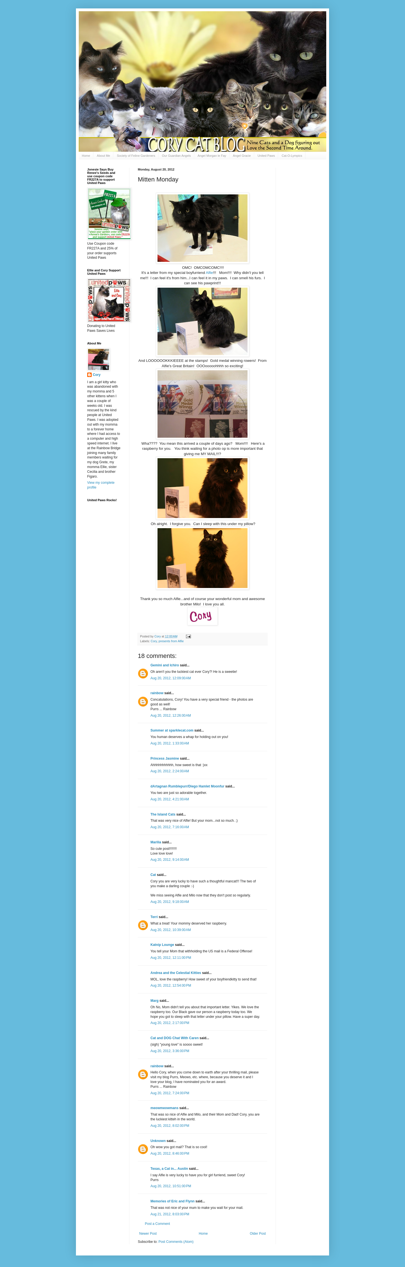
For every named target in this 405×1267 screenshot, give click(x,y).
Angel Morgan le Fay (212, 155)
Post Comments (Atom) (176, 1242)
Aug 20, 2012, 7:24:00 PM (169, 1093)
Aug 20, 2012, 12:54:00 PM (170, 985)
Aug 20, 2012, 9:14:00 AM (169, 860)
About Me (103, 155)
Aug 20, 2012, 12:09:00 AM (170, 678)
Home (86, 155)
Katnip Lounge (162, 945)
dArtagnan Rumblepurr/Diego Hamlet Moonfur (187, 786)
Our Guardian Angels (176, 155)
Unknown (158, 1141)
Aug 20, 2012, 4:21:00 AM (169, 799)
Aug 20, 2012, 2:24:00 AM (169, 771)
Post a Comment (157, 1224)
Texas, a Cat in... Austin (169, 1169)
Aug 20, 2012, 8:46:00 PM (169, 1153)
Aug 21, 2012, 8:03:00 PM (169, 1214)
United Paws (266, 155)
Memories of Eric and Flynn (172, 1201)
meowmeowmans (164, 1108)
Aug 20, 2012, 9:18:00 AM (169, 902)
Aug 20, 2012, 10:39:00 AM (170, 930)
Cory (154, 641)
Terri (154, 917)
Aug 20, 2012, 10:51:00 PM (170, 1186)
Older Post (258, 1234)
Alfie (209, 273)
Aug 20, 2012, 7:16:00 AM (169, 827)
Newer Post (148, 1234)
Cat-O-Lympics (292, 155)
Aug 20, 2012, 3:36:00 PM (169, 1051)
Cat (153, 875)
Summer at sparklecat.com (172, 730)
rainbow (156, 693)
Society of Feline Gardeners (136, 155)
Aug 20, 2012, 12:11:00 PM (170, 958)
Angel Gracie (242, 155)
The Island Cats (163, 814)
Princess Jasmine (164, 758)
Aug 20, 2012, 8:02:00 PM (169, 1126)
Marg (154, 1001)
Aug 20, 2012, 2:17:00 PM (169, 1023)
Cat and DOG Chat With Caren (174, 1038)
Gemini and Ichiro (164, 665)
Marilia (155, 842)
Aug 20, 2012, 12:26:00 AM (170, 715)
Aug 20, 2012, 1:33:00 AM (169, 743)
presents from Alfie (171, 641)
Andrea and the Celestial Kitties (175, 973)
